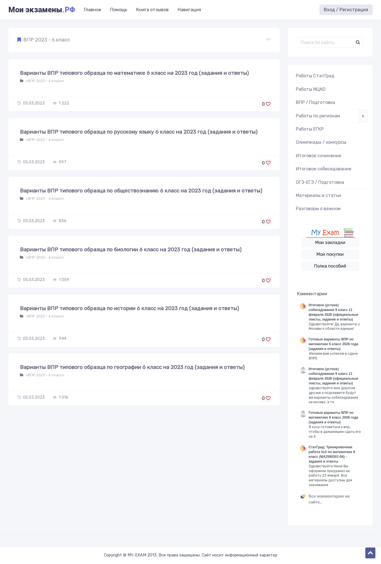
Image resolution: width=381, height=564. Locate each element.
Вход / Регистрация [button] (346, 9)
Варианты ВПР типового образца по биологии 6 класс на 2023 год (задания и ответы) (130, 249)
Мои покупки (330, 254)
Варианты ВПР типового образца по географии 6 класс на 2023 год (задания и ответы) (132, 367)
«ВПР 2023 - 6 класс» (44, 81)
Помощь (118, 9)
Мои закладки (330, 242)
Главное (92, 9)
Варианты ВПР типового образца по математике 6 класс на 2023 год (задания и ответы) (134, 73)
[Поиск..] (325, 42)
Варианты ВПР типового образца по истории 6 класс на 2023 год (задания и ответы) (129, 308)
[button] (144, 40)
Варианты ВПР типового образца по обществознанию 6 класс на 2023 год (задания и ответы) (141, 190)
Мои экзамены (41, 9)
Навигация (189, 9)
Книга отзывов (152, 9)
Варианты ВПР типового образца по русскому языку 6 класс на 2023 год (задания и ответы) (138, 132)
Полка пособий (330, 266)
